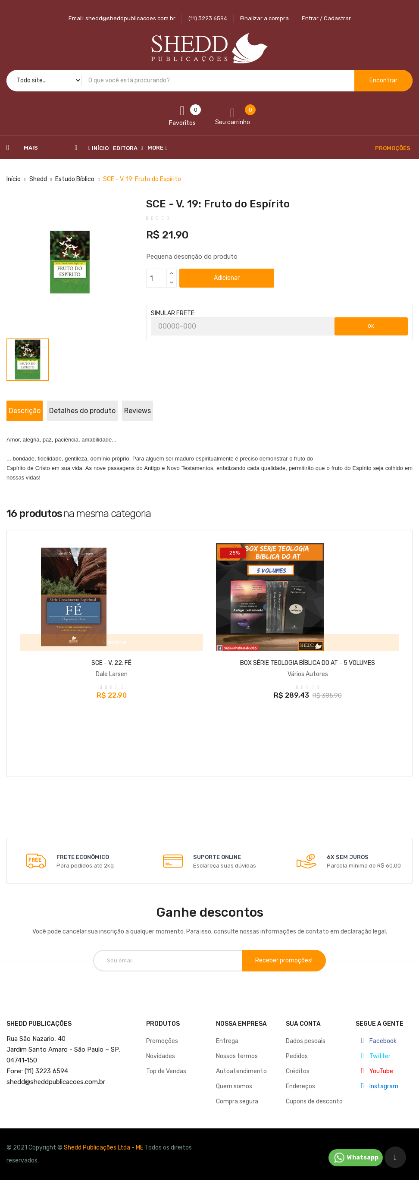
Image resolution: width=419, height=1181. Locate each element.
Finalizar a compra (264, 18)
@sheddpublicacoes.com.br (55, 1075)
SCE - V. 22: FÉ (111, 663)
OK (371, 326)
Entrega (227, 1034)
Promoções (162, 1034)
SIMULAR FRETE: (173, 313)
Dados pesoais (305, 1034)
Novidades (160, 1049)
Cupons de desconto (314, 1095)
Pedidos (297, 1049)
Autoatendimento (241, 1064)
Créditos (298, 1064)
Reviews (191, 411)
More (155, 147)
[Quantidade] (156, 278)
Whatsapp (355, 1157)
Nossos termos (237, 1049)
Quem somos (234, 1080)
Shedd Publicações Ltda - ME (104, 1141)
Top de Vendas (166, 1064)
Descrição (35, 411)
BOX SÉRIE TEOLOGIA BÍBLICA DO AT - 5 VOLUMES (307, 663)
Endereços (300, 1080)
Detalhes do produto (114, 411)
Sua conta (303, 1017)
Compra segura (237, 1095)
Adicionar (227, 278)
